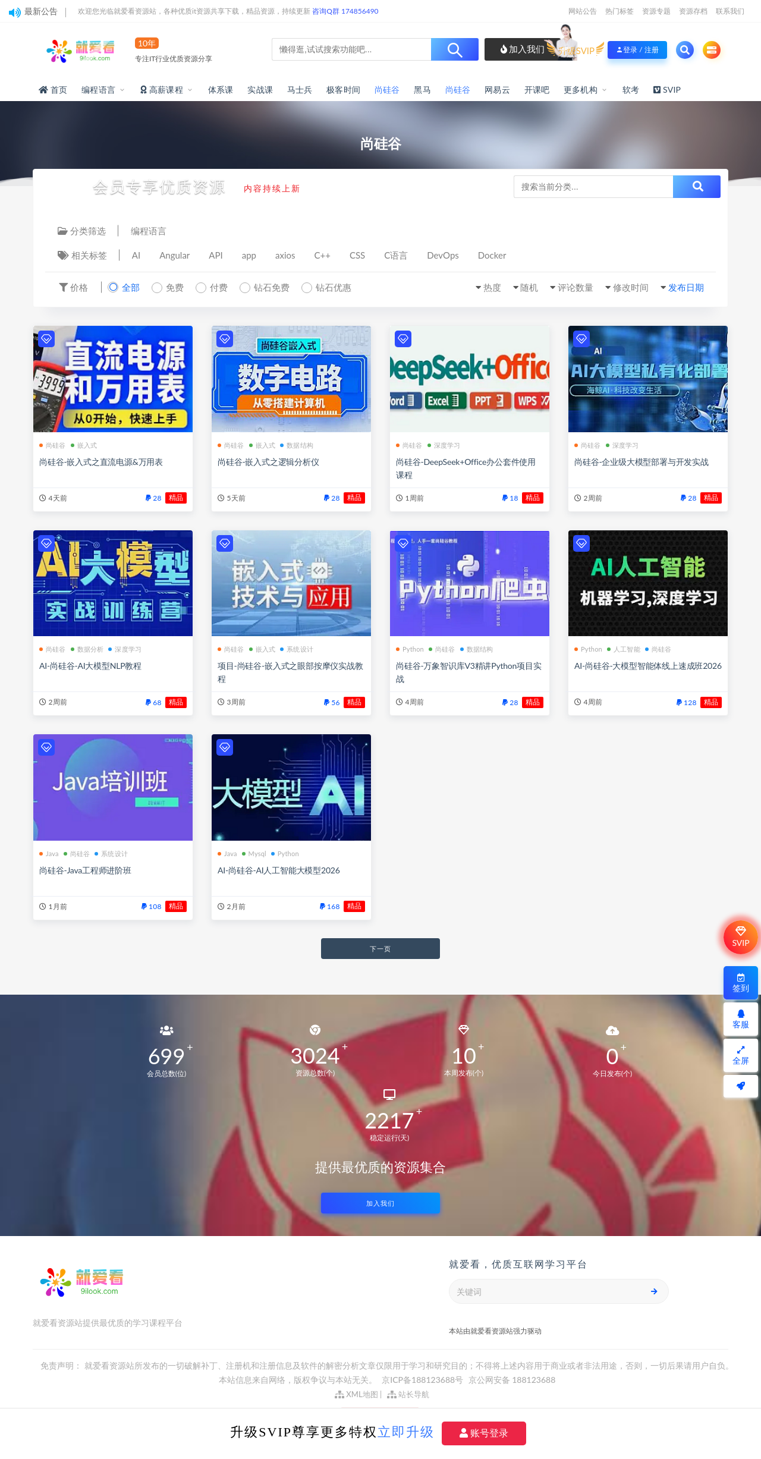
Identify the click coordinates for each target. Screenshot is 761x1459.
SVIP (740, 937)
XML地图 (356, 1394)
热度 (492, 287)
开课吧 (537, 89)
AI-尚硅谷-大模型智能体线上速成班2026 (648, 666)
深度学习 (444, 445)
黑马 (422, 89)
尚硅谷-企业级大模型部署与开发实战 (641, 462)
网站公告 (582, 11)
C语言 (396, 255)
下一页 (380, 948)
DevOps (443, 255)
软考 (630, 89)
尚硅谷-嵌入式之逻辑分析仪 (268, 462)
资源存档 (693, 11)
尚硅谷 (387, 89)
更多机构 (581, 89)
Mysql (254, 853)
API (215, 255)
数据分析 (87, 649)
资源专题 (656, 11)
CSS (357, 255)
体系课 (221, 89)
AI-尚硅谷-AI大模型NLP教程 (90, 666)
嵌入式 (84, 445)
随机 (529, 287)
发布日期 (686, 287)
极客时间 (343, 89)
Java (49, 853)
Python (410, 649)
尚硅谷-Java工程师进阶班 (85, 870)
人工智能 (623, 649)
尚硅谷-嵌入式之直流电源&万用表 (101, 462)
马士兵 (300, 89)
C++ (323, 255)
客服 (740, 1019)
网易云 (497, 89)
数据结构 (296, 445)
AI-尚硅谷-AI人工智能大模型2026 (279, 870)
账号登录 (484, 1433)
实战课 (260, 89)
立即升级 (406, 1432)
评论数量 (575, 287)
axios (285, 255)
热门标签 (619, 11)
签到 (740, 983)
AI (136, 255)
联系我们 (730, 11)
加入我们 (523, 48)
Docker (492, 255)
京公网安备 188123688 (512, 1380)
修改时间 (631, 287)
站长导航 (408, 1394)
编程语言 (98, 89)
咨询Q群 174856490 (345, 11)
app (249, 255)
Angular (174, 255)
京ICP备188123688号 (423, 1380)
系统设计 (296, 649)
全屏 (740, 1055)
